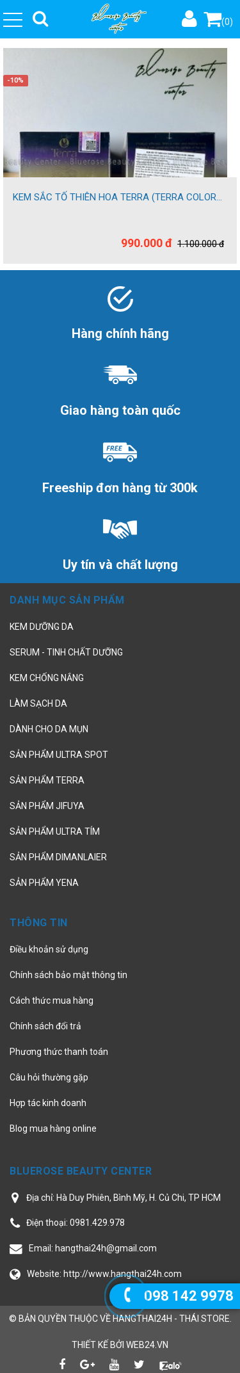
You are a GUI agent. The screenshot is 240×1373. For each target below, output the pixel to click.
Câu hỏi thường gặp (49, 1077)
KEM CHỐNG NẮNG (47, 678)
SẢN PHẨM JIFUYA (47, 806)
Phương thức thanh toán (59, 1052)
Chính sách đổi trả (45, 1026)
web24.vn (147, 1345)
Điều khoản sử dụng (49, 949)
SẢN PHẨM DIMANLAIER (58, 857)
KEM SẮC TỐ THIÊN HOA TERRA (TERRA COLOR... (117, 197)
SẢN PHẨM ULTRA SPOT (59, 755)
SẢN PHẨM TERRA (47, 780)
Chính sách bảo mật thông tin (68, 975)
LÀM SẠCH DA (38, 703)
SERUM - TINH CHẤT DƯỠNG (66, 652)
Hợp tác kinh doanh (48, 1103)
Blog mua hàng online (53, 1128)
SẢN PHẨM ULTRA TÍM (55, 831)
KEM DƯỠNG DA (42, 627)
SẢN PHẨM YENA (44, 883)
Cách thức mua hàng (51, 1000)
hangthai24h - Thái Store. (172, 1318)
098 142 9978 (189, 1296)
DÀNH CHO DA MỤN (49, 729)
